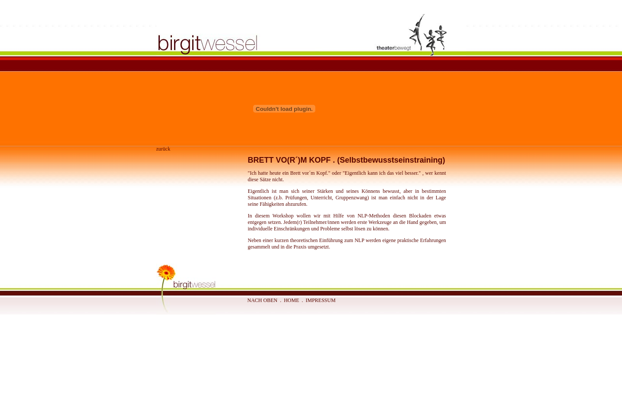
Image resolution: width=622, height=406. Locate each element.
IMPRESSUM (321, 300)
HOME (291, 300)
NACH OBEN (263, 300)
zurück (163, 149)
